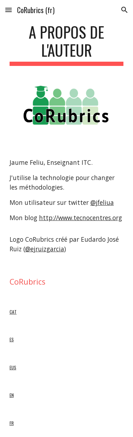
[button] (8, 9)
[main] (67, 44)
